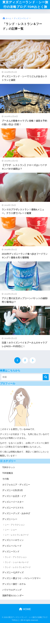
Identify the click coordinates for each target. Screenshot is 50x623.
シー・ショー (11, 530)
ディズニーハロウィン (13, 540)
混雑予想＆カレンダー (13, 595)
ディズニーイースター (13, 502)
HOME (25, 609)
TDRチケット (8, 467)
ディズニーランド (10, 551)
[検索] (46, 377)
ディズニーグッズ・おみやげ (16, 513)
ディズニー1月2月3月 (12, 490)
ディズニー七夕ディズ (13, 572)
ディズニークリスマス (13, 508)
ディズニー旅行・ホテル (14, 584)
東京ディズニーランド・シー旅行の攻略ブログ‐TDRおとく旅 (25, 4)
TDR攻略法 (7, 473)
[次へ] (33, 360)
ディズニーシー (9, 519)
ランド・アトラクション (16, 557)
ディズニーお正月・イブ (14, 496)
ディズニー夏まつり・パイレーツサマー (21, 578)
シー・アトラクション (15, 525)
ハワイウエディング (11, 590)
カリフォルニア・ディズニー (16, 485)
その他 (5, 479)
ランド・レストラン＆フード (18, 567)
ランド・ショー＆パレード (17, 562)
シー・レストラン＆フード (17, 535)
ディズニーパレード (11, 546)
